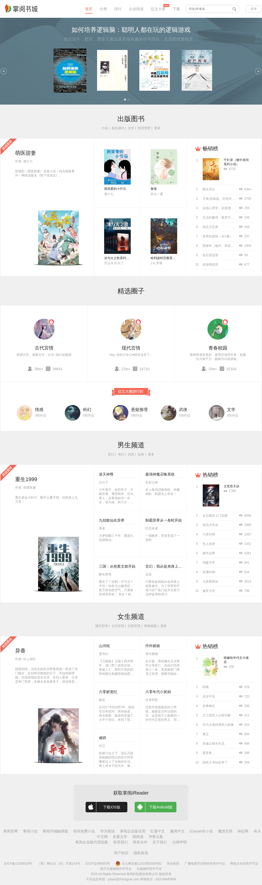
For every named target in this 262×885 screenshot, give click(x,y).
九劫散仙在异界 (111, 520)
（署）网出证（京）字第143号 (58, 863)
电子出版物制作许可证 (116, 869)
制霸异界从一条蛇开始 (163, 520)
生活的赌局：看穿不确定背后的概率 (228, 217)
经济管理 (144, 128)
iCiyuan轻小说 (201, 831)
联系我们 (120, 842)
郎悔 (206, 687)
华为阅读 (107, 831)
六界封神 (209, 534)
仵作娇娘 (152, 646)
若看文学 (120, 837)
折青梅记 (209, 706)
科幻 (87, 409)
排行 (118, 9)
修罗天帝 (209, 591)
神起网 (242, 831)
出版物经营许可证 (149, 869)
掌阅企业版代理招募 (91, 842)
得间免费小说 (84, 831)
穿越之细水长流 (213, 743)
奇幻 (121, 454)
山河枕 (104, 646)
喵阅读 (138, 837)
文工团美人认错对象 (217, 715)
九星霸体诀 (210, 581)
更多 (157, 128)
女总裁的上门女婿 (215, 515)
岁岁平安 (209, 696)
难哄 (102, 738)
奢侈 (154, 189)
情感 (39, 409)
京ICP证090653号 (97, 863)
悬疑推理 (139, 409)
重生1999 (26, 479)
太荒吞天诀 (231, 486)
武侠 (183, 409)
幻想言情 (134, 626)
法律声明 (179, 842)
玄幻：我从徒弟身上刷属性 (167, 566)
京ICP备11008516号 (18, 863)
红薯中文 (157, 831)
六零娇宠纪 (108, 692)
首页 (88, 9)
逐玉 (206, 734)
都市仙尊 (209, 553)
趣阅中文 (177, 831)
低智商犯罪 (210, 264)
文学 (131, 128)
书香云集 (155, 837)
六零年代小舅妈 (158, 692)
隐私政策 (141, 853)
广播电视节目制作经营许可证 (204, 863)
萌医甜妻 (25, 153)
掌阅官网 (10, 831)
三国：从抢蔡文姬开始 (117, 566)
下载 (176, 9)
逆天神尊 (106, 474)
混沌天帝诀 (210, 525)
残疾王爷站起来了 (215, 762)
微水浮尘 (209, 189)
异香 (20, 651)
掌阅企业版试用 (132, 831)
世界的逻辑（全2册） (218, 236)
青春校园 (218, 348)
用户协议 (121, 853)
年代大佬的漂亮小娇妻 (218, 725)
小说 (105, 128)
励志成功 (118, 128)
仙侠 (141, 454)
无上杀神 (209, 544)
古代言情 (44, 348)
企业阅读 (136, 9)
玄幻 (111, 454)
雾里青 (207, 753)
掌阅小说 (30, 831)
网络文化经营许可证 (244, 863)
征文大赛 (158, 9)
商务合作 (140, 842)
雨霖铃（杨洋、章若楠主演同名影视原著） (232, 246)
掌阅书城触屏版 (55, 831)
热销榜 (210, 475)
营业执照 (173, 863)
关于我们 (159, 842)
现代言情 (131, 348)
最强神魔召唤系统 (160, 474)
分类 (103, 9)
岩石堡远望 (210, 255)
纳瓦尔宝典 (210, 227)
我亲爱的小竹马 (115, 189)
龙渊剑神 (209, 572)
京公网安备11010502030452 (138, 863)
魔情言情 (225, 831)
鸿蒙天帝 (209, 562)
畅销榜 (210, 148)
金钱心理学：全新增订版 (220, 208)
